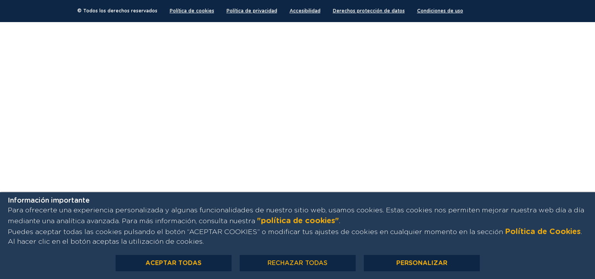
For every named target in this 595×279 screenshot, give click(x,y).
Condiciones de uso (440, 11)
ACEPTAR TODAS (173, 263)
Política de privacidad (252, 11)
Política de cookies (192, 11)
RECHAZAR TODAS (297, 263)
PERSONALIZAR (421, 263)
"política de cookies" (298, 221)
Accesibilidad (305, 11)
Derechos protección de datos (369, 11)
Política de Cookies (543, 232)
